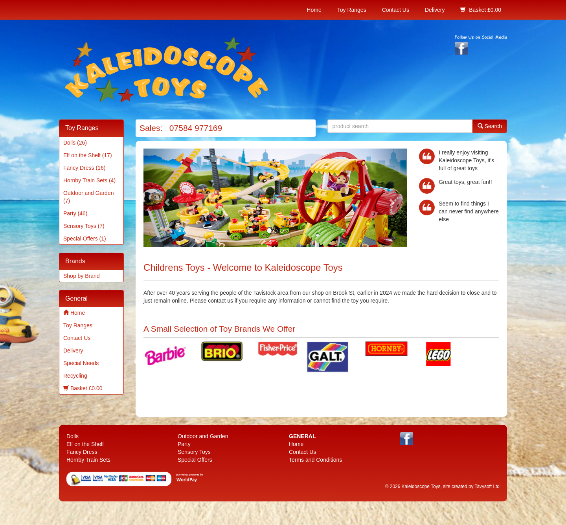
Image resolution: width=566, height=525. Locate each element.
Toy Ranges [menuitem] (351, 10)
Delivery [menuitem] (435, 10)
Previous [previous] (138, 361)
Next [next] (474, 361)
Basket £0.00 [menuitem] (480, 9)
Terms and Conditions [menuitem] (315, 460)
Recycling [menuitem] (75, 376)
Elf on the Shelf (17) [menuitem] (87, 155)
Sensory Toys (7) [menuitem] (84, 226)
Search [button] (490, 126)
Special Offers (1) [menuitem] (84, 238)
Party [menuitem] (184, 444)
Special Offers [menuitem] (195, 460)
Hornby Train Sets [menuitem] (88, 460)
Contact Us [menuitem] (395, 10)
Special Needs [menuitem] (81, 363)
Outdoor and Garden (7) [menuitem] (88, 197)
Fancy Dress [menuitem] (81, 452)
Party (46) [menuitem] (75, 213)
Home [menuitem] (314, 10)
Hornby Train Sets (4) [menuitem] (89, 180)
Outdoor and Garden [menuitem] (203, 436)
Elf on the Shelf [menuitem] (85, 444)
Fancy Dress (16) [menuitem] (84, 168)
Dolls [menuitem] (72, 436)
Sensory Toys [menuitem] (194, 452)
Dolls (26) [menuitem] (75, 143)
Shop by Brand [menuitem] (81, 276)
